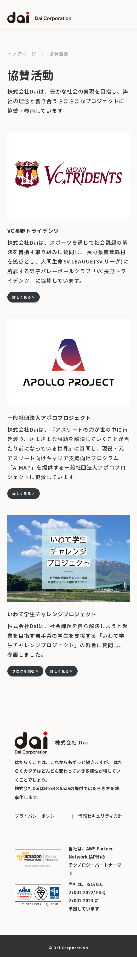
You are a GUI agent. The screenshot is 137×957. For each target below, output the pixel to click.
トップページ (21, 54)
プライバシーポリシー (37, 816)
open (125, 17)
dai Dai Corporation (39, 17)
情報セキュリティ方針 (100, 816)
